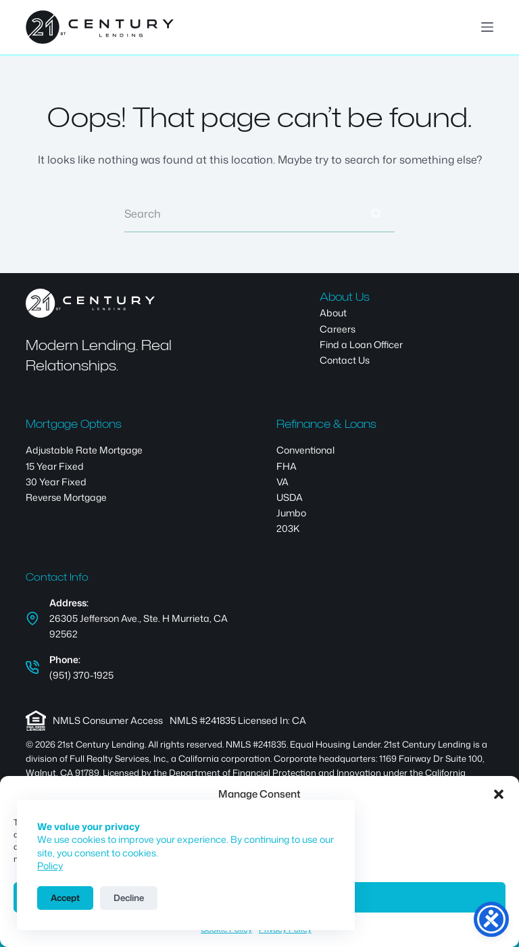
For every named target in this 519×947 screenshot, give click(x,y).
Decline (129, 898)
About (333, 312)
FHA (286, 466)
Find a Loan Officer (361, 344)
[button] (498, 794)
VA (282, 481)
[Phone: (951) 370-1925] (32, 667)
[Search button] (376, 214)
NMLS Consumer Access (108, 720)
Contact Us (345, 360)
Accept (65, 898)
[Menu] (487, 27)
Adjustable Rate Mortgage (84, 449)
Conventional (305, 449)
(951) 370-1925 (81, 675)
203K (287, 528)
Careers (337, 328)
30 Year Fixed (56, 481)
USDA (289, 497)
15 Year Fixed (55, 466)
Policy (50, 865)
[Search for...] (240, 214)
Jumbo (291, 512)
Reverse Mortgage (66, 497)
